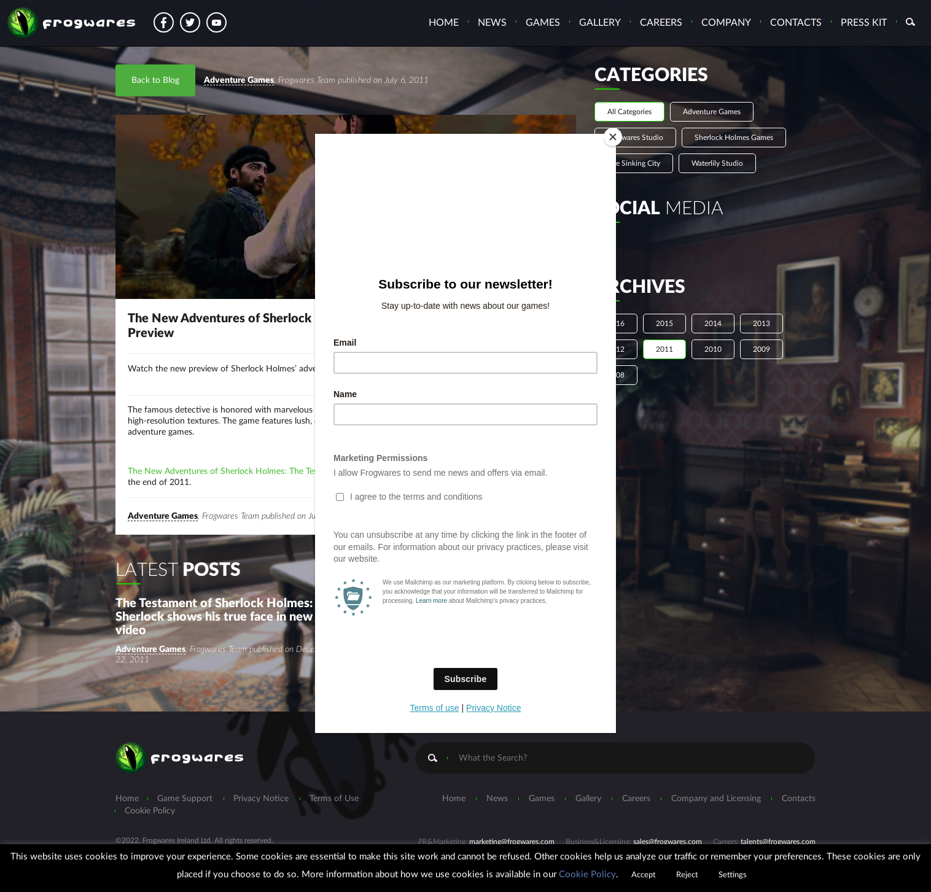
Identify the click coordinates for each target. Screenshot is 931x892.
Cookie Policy (587, 874)
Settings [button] (733, 875)
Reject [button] (687, 875)
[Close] (613, 137)
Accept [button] (643, 875)
